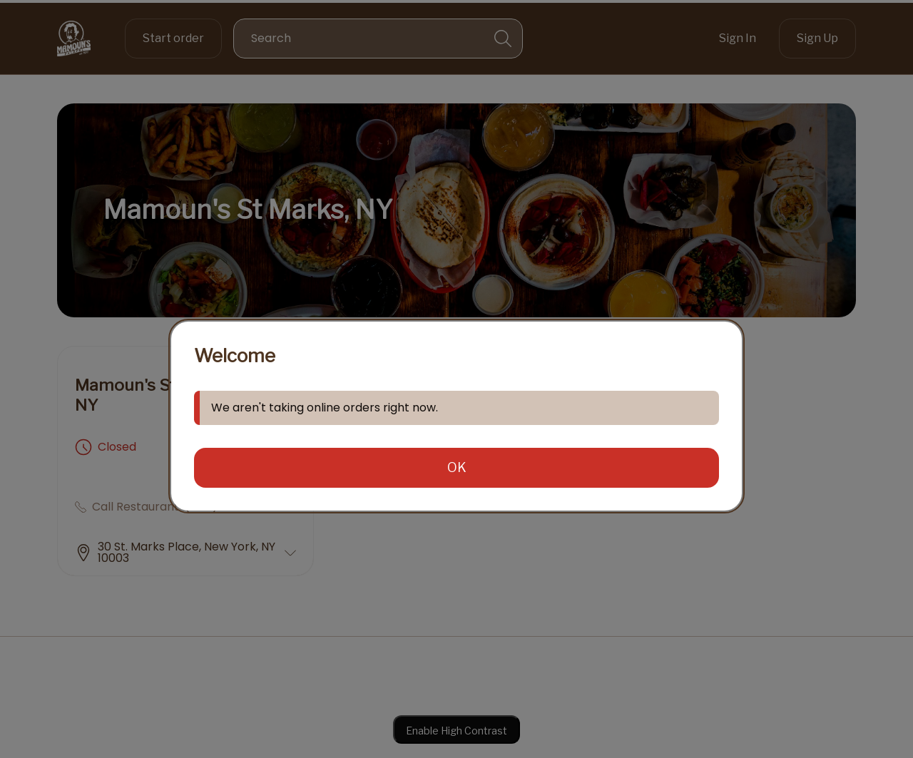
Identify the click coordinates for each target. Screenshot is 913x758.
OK (456, 467)
